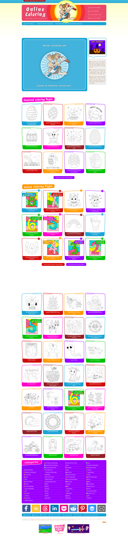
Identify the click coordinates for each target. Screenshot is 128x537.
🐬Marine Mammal (48, 479)
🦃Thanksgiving (68, 488)
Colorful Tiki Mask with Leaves (53, 312)
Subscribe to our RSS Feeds (92, 514)
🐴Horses (88, 479)
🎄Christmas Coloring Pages (50, 472)
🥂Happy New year (90, 486)
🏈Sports (88, 474)
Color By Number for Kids (95, 14)
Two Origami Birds (32, 383)
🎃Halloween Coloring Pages (30, 472)
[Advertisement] (64, 31)
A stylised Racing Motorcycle (31, 455)
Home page (28, 514)
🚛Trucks (46, 491)
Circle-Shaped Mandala (53, 431)
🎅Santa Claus (68, 472)
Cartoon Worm (74, 360)
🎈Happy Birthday (90, 472)
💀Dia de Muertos (90, 484)
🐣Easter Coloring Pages (91, 477)
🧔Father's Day (27, 498)
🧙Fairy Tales (47, 498)
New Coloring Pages (94, 11)
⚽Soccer (88, 463)
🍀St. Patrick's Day (48, 470)
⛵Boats (67, 465)
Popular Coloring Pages (95, 7)
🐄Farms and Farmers (49, 477)
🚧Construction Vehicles (91, 491)
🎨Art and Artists (27, 474)
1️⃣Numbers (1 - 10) (90, 493)
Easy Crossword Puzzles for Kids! (78, 533)
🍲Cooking (88, 470)
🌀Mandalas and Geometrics (92, 465)
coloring (69, 518)
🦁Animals (46, 488)
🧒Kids (87, 495)
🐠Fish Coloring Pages (70, 477)
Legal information (68, 514)
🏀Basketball (47, 474)
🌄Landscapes (68, 467)
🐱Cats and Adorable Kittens (71, 479)
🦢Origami (67, 495)
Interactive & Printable (41, 23)
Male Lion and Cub (95, 455)
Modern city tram (53, 455)
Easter (46, 533)
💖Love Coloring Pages (29, 486)
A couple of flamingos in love (52, 360)
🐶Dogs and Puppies (28, 481)
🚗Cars (25, 491)
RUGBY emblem (31, 360)
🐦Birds (25, 479)
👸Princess (26, 484)
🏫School (26, 477)
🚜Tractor (67, 491)
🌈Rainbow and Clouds (91, 467)
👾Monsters (68, 484)
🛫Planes (46, 493)
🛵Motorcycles (68, 493)
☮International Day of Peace (71, 463)
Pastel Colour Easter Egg (31, 146)
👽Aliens (46, 484)
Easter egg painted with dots (95, 146)
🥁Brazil (67, 486)
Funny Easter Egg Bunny (53, 146)
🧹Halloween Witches (28, 500)
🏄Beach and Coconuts (70, 474)
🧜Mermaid (88, 498)
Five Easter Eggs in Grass (32, 170)
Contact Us (44, 514)
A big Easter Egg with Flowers (95, 122)
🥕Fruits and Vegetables (29, 488)
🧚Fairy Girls (68, 498)
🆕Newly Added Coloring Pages (51, 465)
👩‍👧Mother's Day (68, 481)
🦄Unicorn (88, 488)
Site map (36, 514)
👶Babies (88, 481)
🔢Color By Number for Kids (50, 467)
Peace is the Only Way (95, 360)
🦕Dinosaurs (26, 495)
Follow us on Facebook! (56, 514)
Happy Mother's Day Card (95, 383)
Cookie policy (79, 514)
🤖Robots (46, 486)
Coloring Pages (49, 23)
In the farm (31, 407)
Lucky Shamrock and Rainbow (74, 233)
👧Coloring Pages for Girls (50, 481)
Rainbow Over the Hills (32, 431)
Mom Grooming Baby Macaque (95, 312)
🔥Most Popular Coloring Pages (51, 463)
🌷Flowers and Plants (28, 470)
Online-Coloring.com (30, 23)
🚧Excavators (27, 493)
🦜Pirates (46, 495)
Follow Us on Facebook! (95, 18)
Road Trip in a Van (74, 455)
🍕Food (67, 470)
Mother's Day (60, 533)
